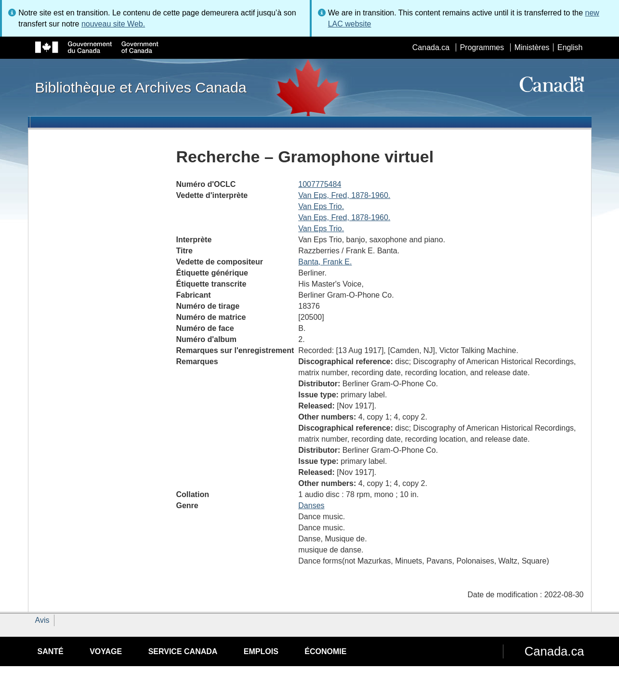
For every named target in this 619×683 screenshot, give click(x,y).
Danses (311, 505)
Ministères (532, 47)
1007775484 (319, 184)
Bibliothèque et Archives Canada (141, 87)
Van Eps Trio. (321, 206)
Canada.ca (430, 47)
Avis (42, 620)
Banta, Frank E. (325, 262)
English (569, 47)
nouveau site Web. (113, 24)
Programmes (482, 47)
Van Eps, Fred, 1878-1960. (344, 195)
